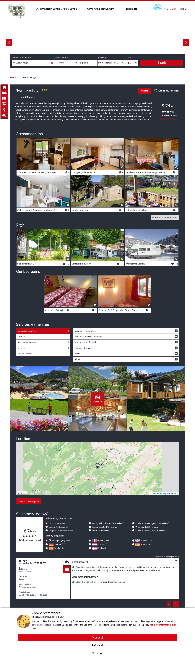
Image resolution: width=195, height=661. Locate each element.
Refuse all (97, 645)
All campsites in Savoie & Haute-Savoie (56, 8)
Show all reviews (168, 118)
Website (144, 90)
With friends (146, 526)
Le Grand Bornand (25, 97)
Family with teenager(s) (152, 523)
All (57, 523)
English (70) (146, 540)
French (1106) (103, 540)
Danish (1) (101, 548)
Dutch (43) (102, 544)
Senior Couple (104, 526)
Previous (9, 42)
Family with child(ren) (108, 523)
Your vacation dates (62, 57)
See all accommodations (165, 217)
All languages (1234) (60, 540)
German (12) (59, 544)
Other (100, 530)
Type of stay (102, 57)
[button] (98, 466)
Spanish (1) (145, 544)
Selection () (170, 9)
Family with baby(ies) (150, 530)
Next (186, 42)
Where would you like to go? (22, 57)
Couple (58, 526)
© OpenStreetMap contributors (164, 493)
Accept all (97, 637)
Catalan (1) (59, 548)
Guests (128, 57)
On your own (61, 530)
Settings (97, 653)
